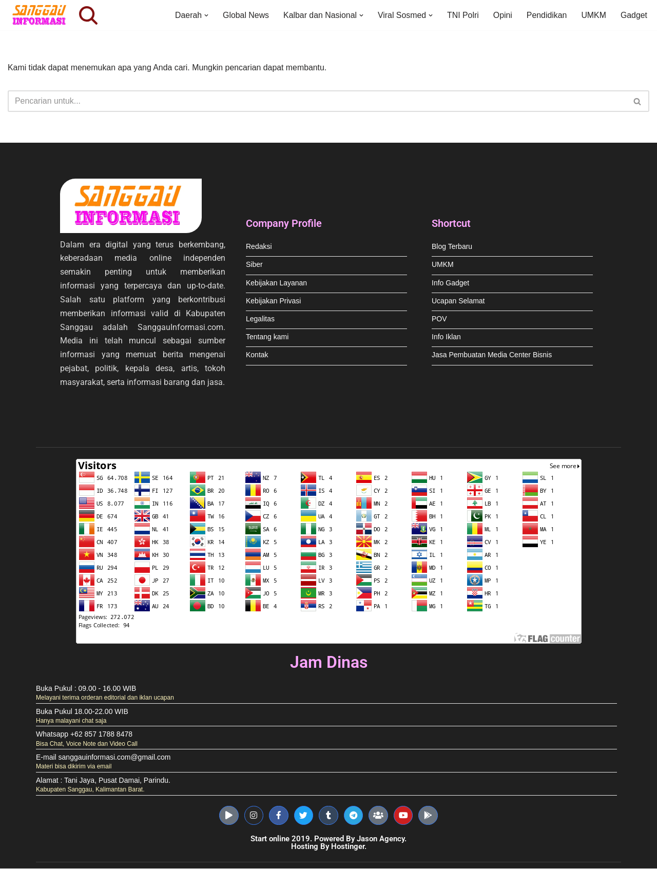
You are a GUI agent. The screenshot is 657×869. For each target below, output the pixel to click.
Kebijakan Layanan (276, 284)
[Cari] (88, 15)
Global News (243, 15)
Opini (501, 15)
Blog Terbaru (452, 247)
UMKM (593, 15)
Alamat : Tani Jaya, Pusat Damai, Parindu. (103, 782)
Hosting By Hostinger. (328, 847)
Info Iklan (446, 338)
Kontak (257, 356)
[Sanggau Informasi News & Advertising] (41, 15)
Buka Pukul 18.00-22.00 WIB (82, 714)
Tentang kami (267, 338)
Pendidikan (546, 15)
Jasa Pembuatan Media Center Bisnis (492, 356)
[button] (204, 15)
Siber (254, 266)
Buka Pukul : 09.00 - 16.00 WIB (86, 690)
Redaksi (259, 247)
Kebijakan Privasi (273, 302)
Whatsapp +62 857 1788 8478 (84, 736)
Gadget (634, 15)
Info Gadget (450, 284)
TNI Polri (462, 15)
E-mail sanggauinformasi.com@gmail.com (103, 759)
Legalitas (260, 320)
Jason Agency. (382, 839)
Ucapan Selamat (458, 302)
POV (439, 320)
